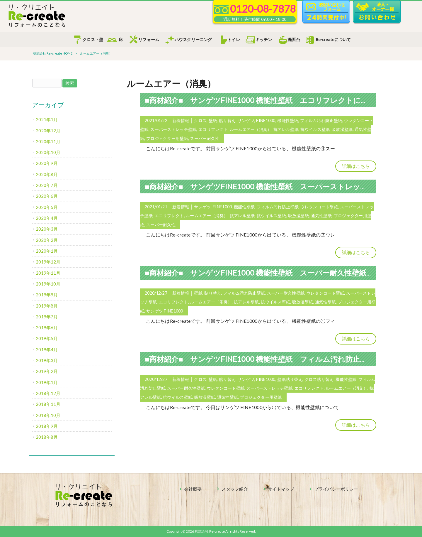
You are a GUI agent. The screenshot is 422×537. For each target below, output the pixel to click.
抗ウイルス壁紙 (315, 129)
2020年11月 (48, 141)
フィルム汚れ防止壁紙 (321, 120)
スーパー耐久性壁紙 (286, 293)
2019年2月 (47, 371)
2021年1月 (47, 119)
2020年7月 (47, 185)
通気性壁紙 (321, 215)
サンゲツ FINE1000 (164, 310)
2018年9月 (47, 426)
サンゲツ (246, 120)
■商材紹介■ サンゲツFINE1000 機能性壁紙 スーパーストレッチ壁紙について (279, 186)
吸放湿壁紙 (342, 129)
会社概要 (193, 489)
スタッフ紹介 (235, 489)
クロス (200, 120)
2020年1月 (47, 251)
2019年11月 (48, 273)
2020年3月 (47, 229)
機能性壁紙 (287, 120)
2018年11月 (48, 404)
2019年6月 (47, 327)
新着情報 (180, 120)
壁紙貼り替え (289, 379)
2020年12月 (48, 130)
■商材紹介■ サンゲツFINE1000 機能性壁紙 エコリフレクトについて (264, 100)
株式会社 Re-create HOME (52, 53)
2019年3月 (47, 360)
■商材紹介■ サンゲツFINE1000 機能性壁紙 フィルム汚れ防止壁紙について (275, 358)
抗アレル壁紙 (286, 129)
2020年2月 (47, 240)
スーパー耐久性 (204, 138)
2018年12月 (48, 393)
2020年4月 (47, 218)
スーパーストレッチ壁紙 (173, 129)
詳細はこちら (356, 166)
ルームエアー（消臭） (251, 129)
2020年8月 (47, 174)
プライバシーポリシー (336, 489)
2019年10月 (48, 283)
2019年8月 (47, 305)
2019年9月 (47, 294)
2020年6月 (47, 196)
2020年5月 (47, 207)
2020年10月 (48, 152)
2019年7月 (47, 316)
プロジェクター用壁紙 (167, 138)
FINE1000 (265, 120)
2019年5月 (47, 338)
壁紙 (213, 120)
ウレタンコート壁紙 (319, 206)
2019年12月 (48, 261)
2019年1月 (47, 382)
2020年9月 (47, 163)
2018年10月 (48, 415)
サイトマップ (281, 489)
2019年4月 (47, 349)
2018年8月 (47, 437)
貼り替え (227, 120)
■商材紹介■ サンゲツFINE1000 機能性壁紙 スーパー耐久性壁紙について (271, 272)
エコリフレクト (213, 129)
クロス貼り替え (319, 379)
